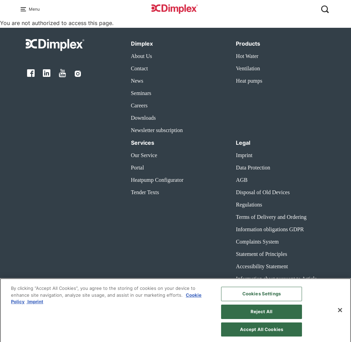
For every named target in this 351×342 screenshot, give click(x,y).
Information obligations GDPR (270, 229)
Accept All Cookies (261, 332)
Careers (139, 105)
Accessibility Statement (262, 266)
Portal (137, 167)
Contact (139, 68)
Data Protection (253, 167)
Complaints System (257, 242)
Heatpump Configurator (157, 180)
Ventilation (248, 68)
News (137, 81)
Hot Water (247, 56)
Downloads (143, 118)
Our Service (144, 155)
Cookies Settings (261, 297)
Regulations (249, 205)
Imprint (244, 155)
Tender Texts (145, 192)
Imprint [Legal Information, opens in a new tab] (34, 305)
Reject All (262, 315)
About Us (141, 56)
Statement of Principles (261, 254)
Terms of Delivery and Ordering (271, 217)
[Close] (340, 313)
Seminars (141, 93)
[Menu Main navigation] (25, 9)
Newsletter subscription (157, 130)
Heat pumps (249, 81)
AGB (241, 180)
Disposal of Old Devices (263, 192)
